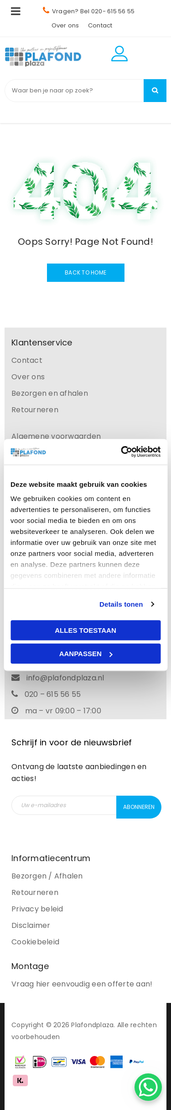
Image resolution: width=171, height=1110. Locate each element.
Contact (100, 25)
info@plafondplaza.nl (65, 678)
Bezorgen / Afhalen (47, 876)
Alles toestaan (85, 630)
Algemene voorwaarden (56, 436)
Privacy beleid (37, 909)
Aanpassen (86, 653)
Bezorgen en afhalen (49, 393)
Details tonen (121, 604)
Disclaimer (31, 925)
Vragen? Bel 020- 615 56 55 (89, 11)
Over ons (65, 25)
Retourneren (34, 409)
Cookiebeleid (35, 942)
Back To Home (85, 272)
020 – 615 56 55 (53, 694)
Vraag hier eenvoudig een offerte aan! (81, 984)
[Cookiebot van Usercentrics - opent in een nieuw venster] (122, 452)
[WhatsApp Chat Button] (148, 1087)
